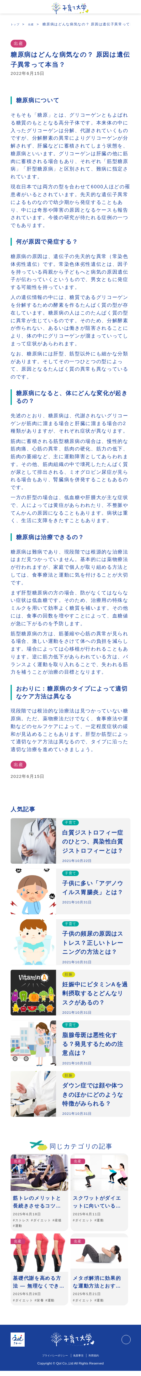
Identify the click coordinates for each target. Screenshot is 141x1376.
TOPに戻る (124, 1344)
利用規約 (100, 1360)
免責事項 (81, 1360)
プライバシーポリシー (51, 1360)
